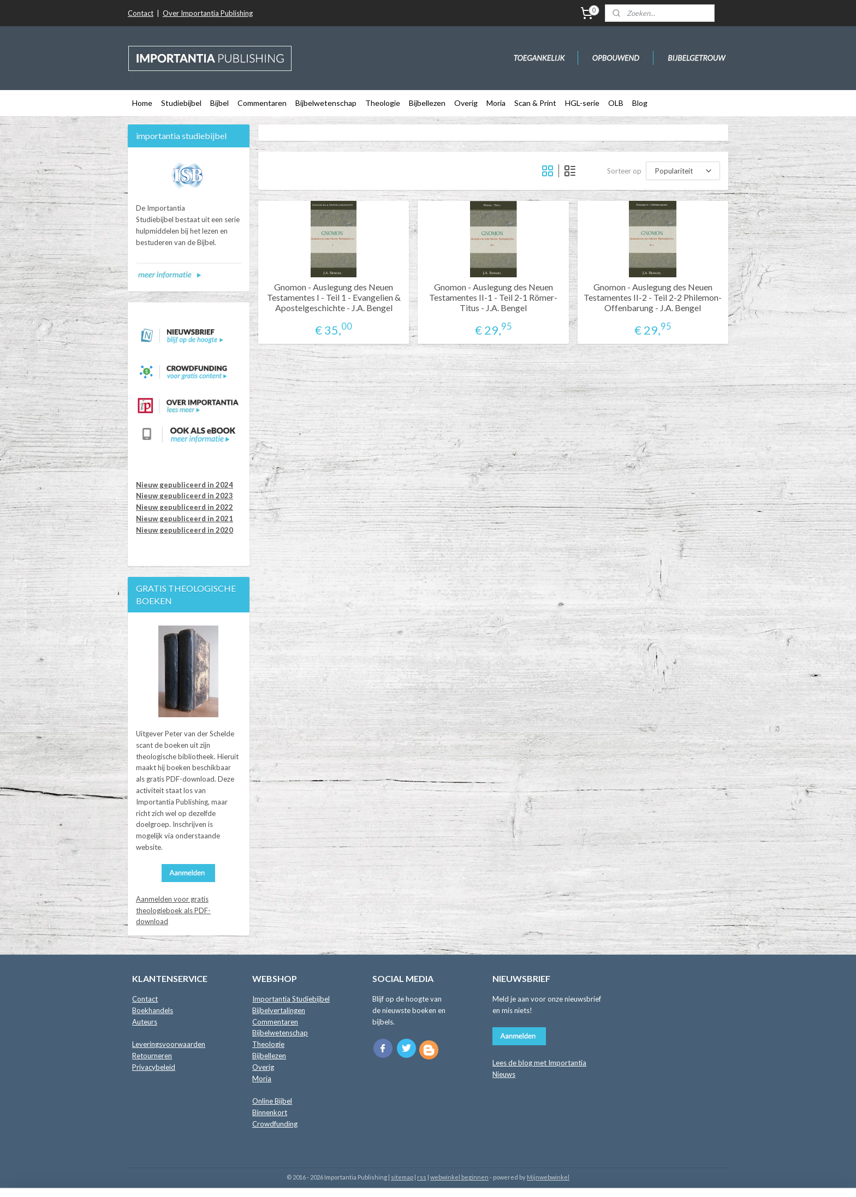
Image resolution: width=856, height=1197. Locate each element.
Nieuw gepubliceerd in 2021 (184, 518)
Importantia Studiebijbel (291, 998)
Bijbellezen (427, 103)
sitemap (402, 1177)
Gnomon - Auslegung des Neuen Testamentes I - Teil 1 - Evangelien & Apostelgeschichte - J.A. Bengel (334, 297)
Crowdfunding (275, 1123)
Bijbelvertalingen (278, 1010)
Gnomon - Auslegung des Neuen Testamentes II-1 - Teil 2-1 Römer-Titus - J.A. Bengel (493, 297)
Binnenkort (269, 1112)
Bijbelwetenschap (325, 103)
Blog (639, 103)
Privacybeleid (153, 1067)
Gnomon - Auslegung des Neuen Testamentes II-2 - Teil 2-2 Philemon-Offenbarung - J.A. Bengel (653, 297)
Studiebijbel (181, 103)
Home (142, 103)
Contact (140, 13)
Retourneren (152, 1055)
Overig (466, 103)
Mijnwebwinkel (548, 1177)
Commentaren (262, 103)
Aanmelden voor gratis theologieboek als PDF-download (173, 910)
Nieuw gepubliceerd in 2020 (184, 530)
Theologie (382, 103)
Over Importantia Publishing (208, 13)
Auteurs (144, 1021)
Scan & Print (535, 103)
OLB (615, 103)
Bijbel (219, 103)
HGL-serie (582, 103)
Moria (496, 103)
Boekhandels (152, 1010)
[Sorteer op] (683, 171)
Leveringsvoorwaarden (168, 1044)
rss (421, 1177)
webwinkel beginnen (459, 1177)
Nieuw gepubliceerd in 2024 (184, 484)
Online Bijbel (272, 1101)
